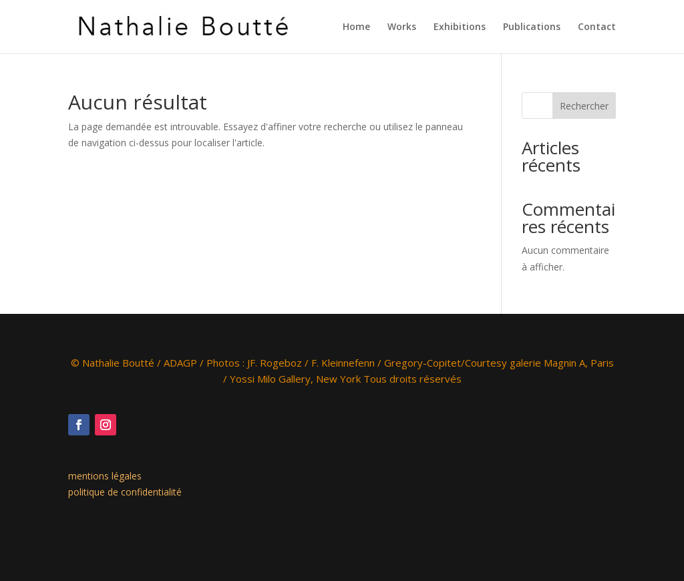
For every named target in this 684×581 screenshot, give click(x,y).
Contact (597, 27)
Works (401, 27)
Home (356, 27)
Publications (531, 27)
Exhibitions (460, 27)
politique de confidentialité (125, 492)
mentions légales (105, 475)
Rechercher (584, 106)
